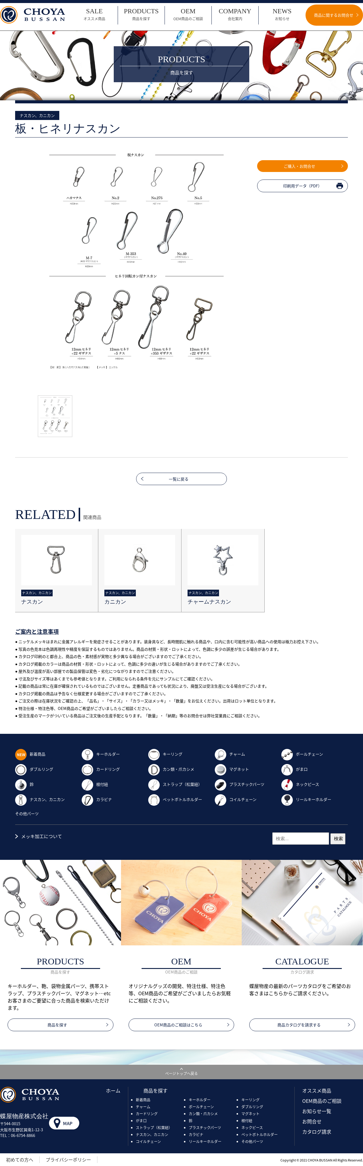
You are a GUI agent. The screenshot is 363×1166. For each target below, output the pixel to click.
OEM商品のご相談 (322, 1100)
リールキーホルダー (306, 799)
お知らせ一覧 (316, 1111)
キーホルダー (101, 754)
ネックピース (300, 784)
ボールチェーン (302, 754)
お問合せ (312, 1121)
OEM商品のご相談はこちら (178, 1025)
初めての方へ (19, 1159)
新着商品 (30, 754)
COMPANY (235, 14)
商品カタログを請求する (299, 1025)
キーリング (165, 754)
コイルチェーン (236, 799)
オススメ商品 (316, 1090)
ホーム (113, 1090)
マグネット (232, 769)
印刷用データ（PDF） (302, 186)
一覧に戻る (178, 479)
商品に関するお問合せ (333, 15)
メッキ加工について (41, 836)
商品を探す (57, 1025)
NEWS (282, 14)
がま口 (294, 769)
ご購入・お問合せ (299, 166)
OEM (188, 14)
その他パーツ (27, 813)
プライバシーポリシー (68, 1159)
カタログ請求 (316, 1131)
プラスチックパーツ (239, 784)
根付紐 (95, 784)
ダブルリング (34, 769)
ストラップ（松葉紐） (175, 784)
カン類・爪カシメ (171, 769)
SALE (94, 14)
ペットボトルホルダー (175, 799)
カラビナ (97, 799)
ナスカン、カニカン (40, 799)
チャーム (230, 754)
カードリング (101, 769)
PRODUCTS (141, 14)
